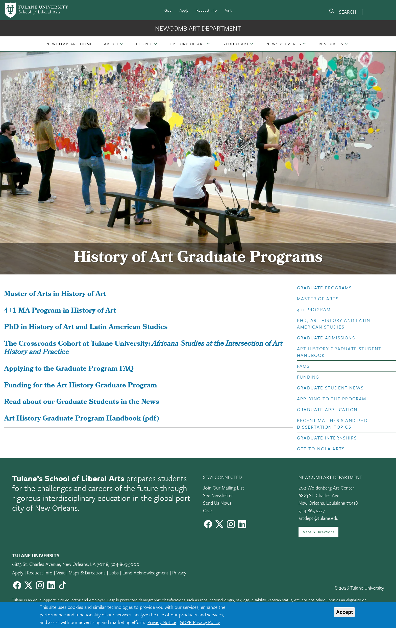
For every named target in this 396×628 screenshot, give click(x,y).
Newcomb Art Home (69, 43)
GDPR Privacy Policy (200, 622)
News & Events (284, 43)
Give (167, 10)
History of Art (188, 43)
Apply (184, 10)
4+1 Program (314, 309)
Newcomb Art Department (198, 28)
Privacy (179, 572)
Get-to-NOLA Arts (321, 448)
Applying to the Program (331, 398)
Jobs (114, 572)
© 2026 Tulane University (359, 587)
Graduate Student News (330, 387)
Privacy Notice (161, 622)
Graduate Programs (324, 287)
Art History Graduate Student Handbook (339, 351)
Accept (344, 612)
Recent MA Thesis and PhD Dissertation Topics (332, 423)
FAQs (303, 366)
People (144, 43)
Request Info (206, 10)
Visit (228, 10)
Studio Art (236, 43)
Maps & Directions (318, 531)
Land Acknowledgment (145, 572)
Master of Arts (318, 298)
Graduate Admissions (326, 337)
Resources (331, 43)
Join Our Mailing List (223, 487)
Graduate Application (327, 409)
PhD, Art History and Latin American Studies (333, 323)
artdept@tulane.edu (318, 518)
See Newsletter (218, 495)
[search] (342, 12)
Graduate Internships (327, 437)
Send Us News (217, 502)
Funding (308, 377)
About (111, 43)
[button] (69, 43)
